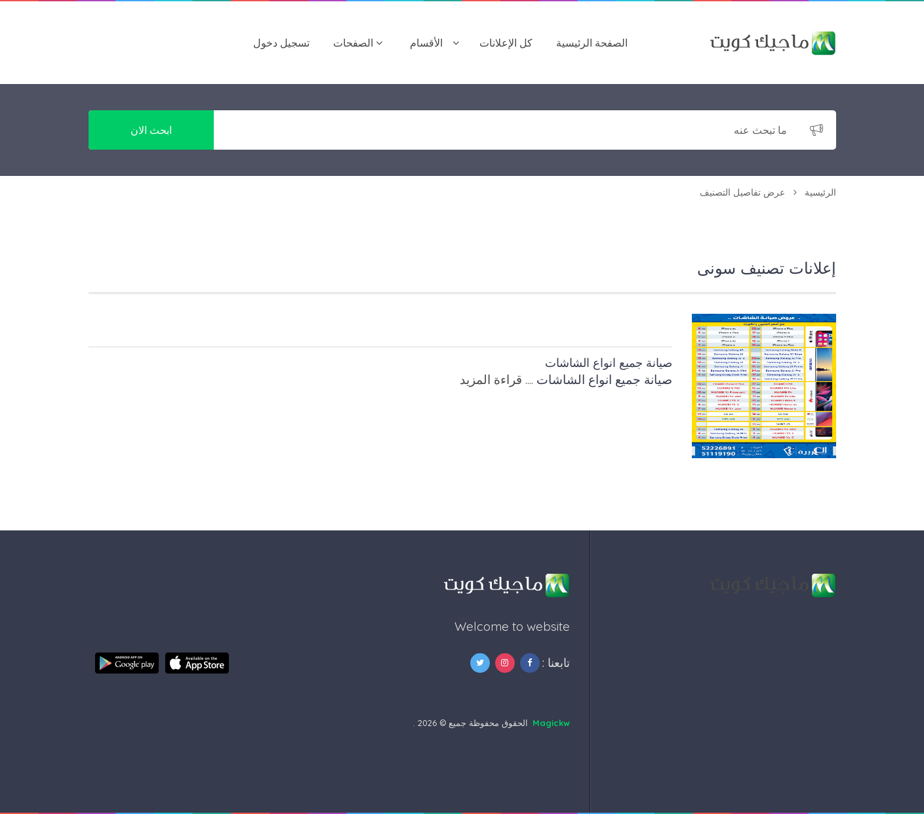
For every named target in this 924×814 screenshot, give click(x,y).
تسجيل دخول (281, 42)
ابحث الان (151, 130)
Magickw (551, 723)
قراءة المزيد (491, 379)
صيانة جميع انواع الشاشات (608, 362)
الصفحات (353, 42)
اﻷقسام (426, 42)
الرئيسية (820, 192)
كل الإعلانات (505, 42)
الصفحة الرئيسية (592, 42)
